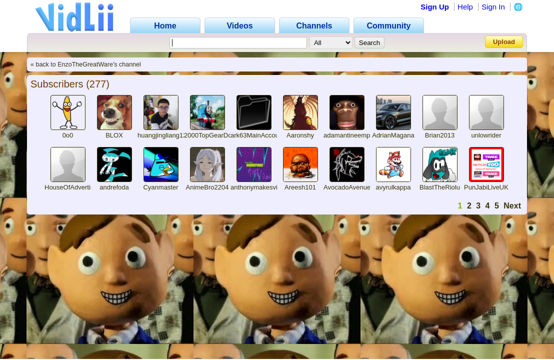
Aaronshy (300, 135)
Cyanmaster (160, 187)
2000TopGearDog (210, 135)
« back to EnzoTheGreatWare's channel (85, 64)
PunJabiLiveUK (486, 187)
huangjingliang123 (164, 135)
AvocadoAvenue (347, 187)
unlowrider (487, 135)
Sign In (493, 6)
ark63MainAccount (257, 135)
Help (465, 6)
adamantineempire (351, 135)
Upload (504, 42)
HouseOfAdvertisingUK (78, 187)
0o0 (68, 135)
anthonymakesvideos (261, 187)
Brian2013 (439, 135)
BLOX (114, 135)
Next (512, 206)
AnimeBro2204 (207, 187)
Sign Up (434, 6)
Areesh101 (300, 187)
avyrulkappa (393, 187)
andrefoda (114, 187)
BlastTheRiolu (440, 187)
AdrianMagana (393, 135)
